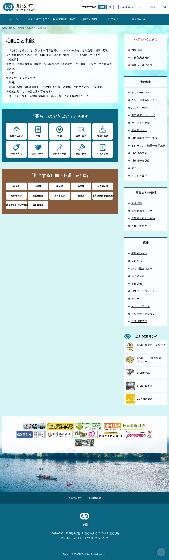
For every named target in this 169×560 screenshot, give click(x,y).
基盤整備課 (38, 195)
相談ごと (30, 28)
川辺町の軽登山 (140, 160)
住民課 (81, 186)
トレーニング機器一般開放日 (148, 145)
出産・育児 (16, 149)
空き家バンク (139, 130)
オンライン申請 (140, 122)
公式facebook (95, 497)
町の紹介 (113, 19)
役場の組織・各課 (64, 19)
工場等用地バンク (141, 210)
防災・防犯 (81, 149)
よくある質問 (139, 175)
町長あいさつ (139, 253)
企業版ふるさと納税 (143, 218)
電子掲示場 (138, 19)
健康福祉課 (102, 186)
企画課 (38, 186)
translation (126, 7)
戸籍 (38, 131)
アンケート (137, 298)
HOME (4, 28)
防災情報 (136, 50)
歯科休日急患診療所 (143, 65)
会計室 (81, 195)
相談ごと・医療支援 (17, 28)
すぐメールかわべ (141, 92)
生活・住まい (16, 131)
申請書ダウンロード (143, 115)
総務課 (16, 186)
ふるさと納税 (139, 107)
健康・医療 (102, 131)
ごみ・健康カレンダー (144, 100)
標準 (102, 7)
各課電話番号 (75, 497)
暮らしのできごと (39, 19)
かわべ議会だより (141, 268)
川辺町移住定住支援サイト (147, 137)
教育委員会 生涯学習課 (16, 205)
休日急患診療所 (140, 57)
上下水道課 (59, 195)
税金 (59, 131)
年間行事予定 (139, 321)
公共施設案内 (88, 19)
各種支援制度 (139, 225)
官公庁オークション (143, 313)
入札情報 (136, 203)
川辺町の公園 (139, 153)
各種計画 (136, 283)
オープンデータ (140, 306)
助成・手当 (102, 149)
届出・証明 (81, 131)
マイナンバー (139, 168)
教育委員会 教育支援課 (102, 195)
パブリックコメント (143, 291)
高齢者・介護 (59, 149)
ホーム (14, 19)
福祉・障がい (38, 149)
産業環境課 (16, 195)
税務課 (59, 186)
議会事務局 (38, 205)
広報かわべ (137, 261)
